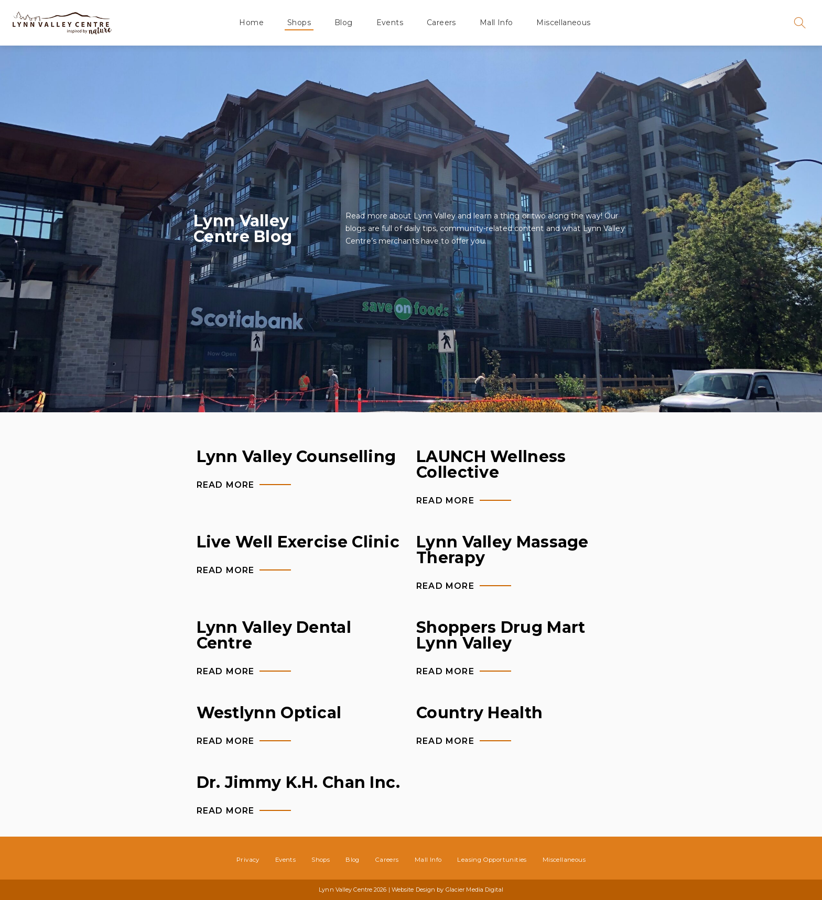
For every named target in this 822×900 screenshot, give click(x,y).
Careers (441, 22)
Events (389, 22)
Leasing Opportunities (491, 859)
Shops (299, 22)
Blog (343, 22)
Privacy (247, 859)
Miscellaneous (563, 22)
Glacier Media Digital (474, 889)
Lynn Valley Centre (61, 22)
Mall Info (496, 22)
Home (251, 22)
